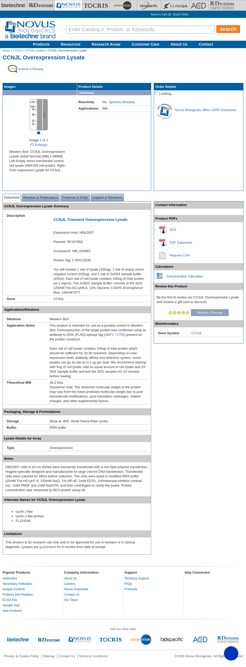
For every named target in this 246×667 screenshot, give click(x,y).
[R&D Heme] (222, 5)
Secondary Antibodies (17, 584)
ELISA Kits (10, 600)
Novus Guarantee (76, 589)
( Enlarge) (38, 145)
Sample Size (11, 605)
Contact (206, 44)
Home (6, 50)
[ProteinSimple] (123, 5)
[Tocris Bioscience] (95, 5)
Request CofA (179, 255)
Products (41, 44)
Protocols (131, 589)
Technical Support (137, 578)
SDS (172, 230)
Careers (69, 584)
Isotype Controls (14, 589)
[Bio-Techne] (13, 5)
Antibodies (10, 578)
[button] (231, 653)
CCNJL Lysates (35, 50)
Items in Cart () (161, 14)
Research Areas (106, 44)
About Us (179, 44)
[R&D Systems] (41, 5)
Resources (70, 44)
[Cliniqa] (175, 5)
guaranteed (47, 547)
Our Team (71, 600)
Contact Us (71, 594)
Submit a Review (210, 313)
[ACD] (198, 5)
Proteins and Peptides (18, 594)
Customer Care (145, 44)
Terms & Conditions (93, 656)
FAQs (128, 584)
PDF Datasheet (180, 242)
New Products (12, 610)
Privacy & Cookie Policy (21, 656)
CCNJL (17, 50)
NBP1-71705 (114, 335)
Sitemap (49, 656)
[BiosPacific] (149, 5)
